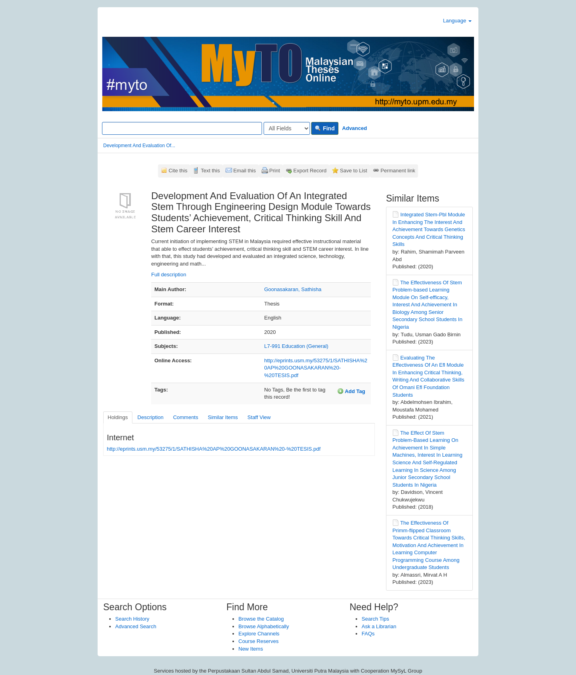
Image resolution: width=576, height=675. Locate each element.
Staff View (259, 417)
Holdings (118, 417)
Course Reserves (258, 641)
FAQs (368, 634)
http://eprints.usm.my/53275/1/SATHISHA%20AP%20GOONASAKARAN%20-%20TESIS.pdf (316, 367)
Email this (244, 171)
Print (274, 171)
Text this (210, 171)
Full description (168, 275)
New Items (250, 649)
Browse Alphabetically (263, 626)
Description (151, 417)
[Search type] (287, 128)
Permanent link (397, 171)
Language (457, 21)
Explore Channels (259, 634)
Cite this (178, 171)
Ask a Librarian (379, 626)
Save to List (353, 171)
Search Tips (375, 619)
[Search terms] (182, 128)
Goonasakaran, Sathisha (293, 289)
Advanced (354, 128)
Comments (185, 417)
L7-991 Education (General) (296, 346)
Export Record (309, 171)
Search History (132, 619)
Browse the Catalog (261, 619)
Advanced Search (135, 626)
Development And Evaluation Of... (139, 145)
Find (324, 128)
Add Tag (351, 391)
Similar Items (223, 417)
